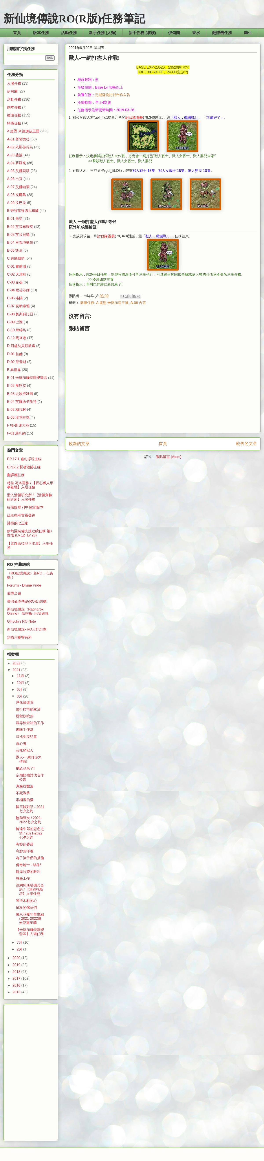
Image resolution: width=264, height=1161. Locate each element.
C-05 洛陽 (15, 298)
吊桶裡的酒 (24, 800)
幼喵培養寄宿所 (19, 637)
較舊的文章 (246, 443)
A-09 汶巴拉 (16, 203)
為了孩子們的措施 (30, 858)
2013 (17, 992)
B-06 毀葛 (14, 250)
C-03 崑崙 (15, 282)
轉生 (248, 33)
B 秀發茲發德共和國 (22, 211)
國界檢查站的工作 (30, 723)
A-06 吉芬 (138, 303)
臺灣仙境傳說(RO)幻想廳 (26, 601)
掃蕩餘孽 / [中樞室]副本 (25, 507)
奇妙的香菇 (24, 844)
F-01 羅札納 (16, 433)
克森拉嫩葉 (24, 786)
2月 (20, 949)
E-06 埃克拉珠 (18, 417)
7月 (20, 942)
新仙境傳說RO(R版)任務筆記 (74, 19)
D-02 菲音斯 (16, 362)
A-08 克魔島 (16, 195)
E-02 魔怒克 (16, 385)
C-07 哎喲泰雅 (18, 306)
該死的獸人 (24, 750)
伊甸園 (174, 33)
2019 (17, 965)
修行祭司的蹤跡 (28, 709)
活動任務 (69, 33)
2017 (17, 978)
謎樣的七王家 (17, 523)
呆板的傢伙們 (26, 907)
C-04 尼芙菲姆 (18, 290)
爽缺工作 (23, 878)
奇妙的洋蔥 (24, 851)
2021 (17, 670)
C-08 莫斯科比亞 (20, 314)
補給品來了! (25, 768)
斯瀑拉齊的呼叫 (28, 872)
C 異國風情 (16, 258)
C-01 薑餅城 (16, 266)
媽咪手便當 (24, 730)
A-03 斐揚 (14, 155)
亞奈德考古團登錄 (21, 515)
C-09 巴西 (15, 322)
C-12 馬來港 (16, 338)
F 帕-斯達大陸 (18, 425)
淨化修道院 (24, 702)
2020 (17, 958)
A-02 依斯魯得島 (20, 147)
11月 (21, 676)
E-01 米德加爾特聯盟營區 (27, 378)
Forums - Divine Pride (24, 585)
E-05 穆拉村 (16, 409)
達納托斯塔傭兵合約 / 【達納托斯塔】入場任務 (30, 889)
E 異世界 (14, 370)
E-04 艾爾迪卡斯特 (22, 401)
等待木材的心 (26, 901)
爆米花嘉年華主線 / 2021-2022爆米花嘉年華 (30, 918)
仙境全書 (14, 593)
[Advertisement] (31, 1071)
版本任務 (41, 33)
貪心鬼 (21, 743)
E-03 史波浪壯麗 (20, 394)
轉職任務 (14, 123)
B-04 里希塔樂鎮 (20, 242)
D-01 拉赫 (15, 354)
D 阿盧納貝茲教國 (21, 346)
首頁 (17, 33)
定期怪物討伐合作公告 (112, 95)
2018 (17, 972)
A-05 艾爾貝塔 (18, 171)
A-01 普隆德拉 (18, 139)
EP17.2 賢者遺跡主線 (24, 467)
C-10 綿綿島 (16, 330)
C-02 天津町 (16, 274)
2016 (17, 985)
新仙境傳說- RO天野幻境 (26, 629)
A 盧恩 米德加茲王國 (112, 303)
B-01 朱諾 (14, 218)
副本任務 (14, 107)
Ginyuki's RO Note (21, 621)
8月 (20, 696)
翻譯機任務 (222, 33)
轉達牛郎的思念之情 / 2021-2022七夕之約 (30, 833)
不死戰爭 (23, 793)
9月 (20, 689)
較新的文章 (79, 443)
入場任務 (14, 83)
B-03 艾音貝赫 (18, 234)
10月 (21, 683)
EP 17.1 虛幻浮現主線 (24, 459)
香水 (196, 33)
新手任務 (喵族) (142, 33)
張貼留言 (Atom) (168, 457)
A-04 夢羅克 (16, 163)
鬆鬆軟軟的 (24, 716)
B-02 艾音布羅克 (20, 227)
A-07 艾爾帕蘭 (18, 187)
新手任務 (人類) (102, 33)
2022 (17, 663)
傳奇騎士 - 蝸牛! (28, 865)
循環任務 (87, 303)
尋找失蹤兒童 (26, 737)
